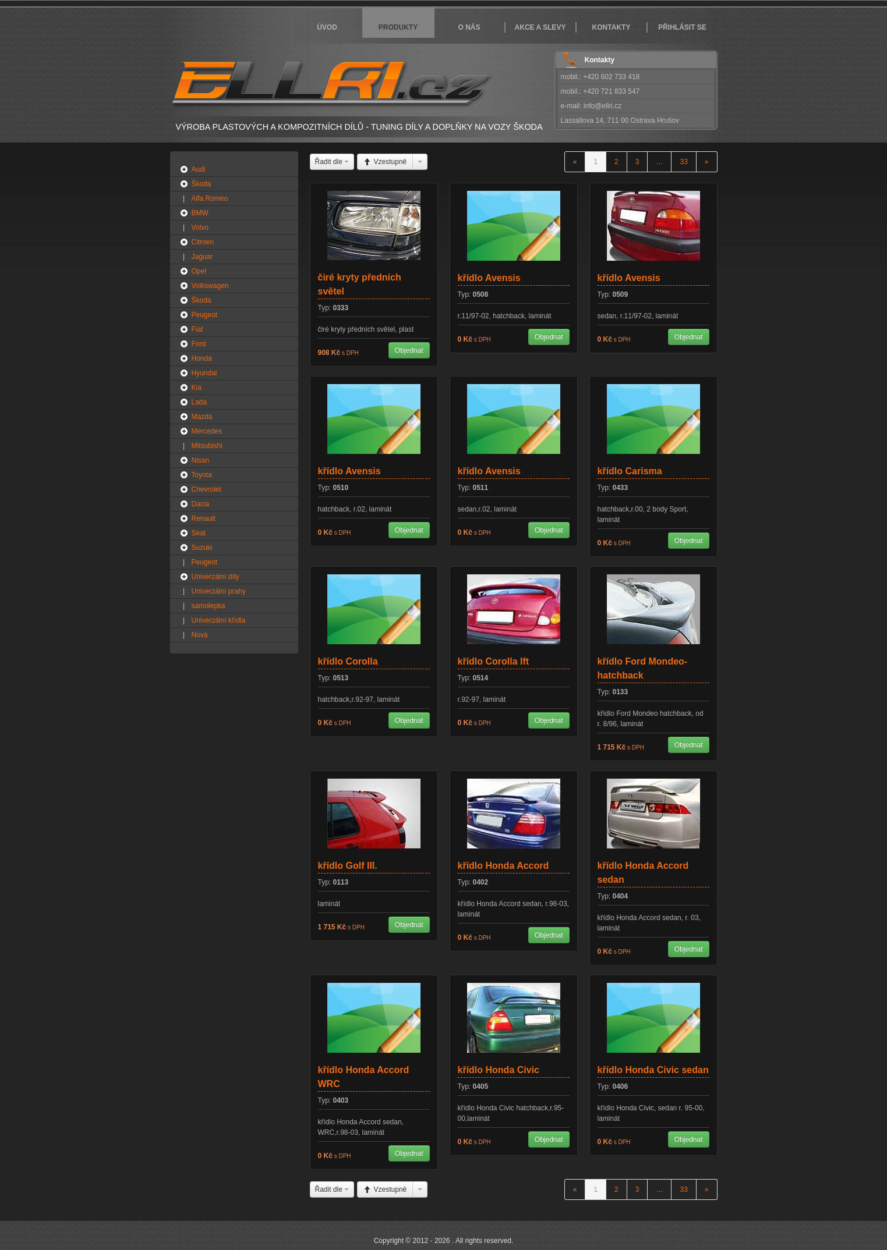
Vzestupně (385, 162)
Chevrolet (206, 489)
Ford (199, 344)
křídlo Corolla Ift (493, 661)
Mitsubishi (207, 446)
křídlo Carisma (630, 471)
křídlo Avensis (489, 278)
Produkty (398, 27)
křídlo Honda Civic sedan (653, 1070)
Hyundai (204, 373)
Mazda (202, 417)
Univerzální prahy (219, 591)
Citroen (203, 242)
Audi (199, 169)
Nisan (201, 460)
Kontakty (611, 27)
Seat (199, 533)
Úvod (327, 27)
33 (683, 162)
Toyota (202, 475)
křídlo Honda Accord (503, 866)
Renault (203, 518)
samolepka (208, 606)
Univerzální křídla (219, 620)
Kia (197, 387)
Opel (199, 271)
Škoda (201, 184)
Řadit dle (332, 162)
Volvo (200, 227)
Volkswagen (210, 286)
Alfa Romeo (210, 198)
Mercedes (207, 431)
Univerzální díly (215, 577)
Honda (202, 358)
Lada (199, 402)
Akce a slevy (540, 27)
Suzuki (202, 548)
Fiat (197, 329)
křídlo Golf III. (347, 866)
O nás (469, 27)
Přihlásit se (682, 27)
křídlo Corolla (348, 661)
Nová (200, 635)
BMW (200, 213)
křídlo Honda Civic (498, 1070)
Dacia (201, 504)
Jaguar (202, 257)
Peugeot (205, 315)
